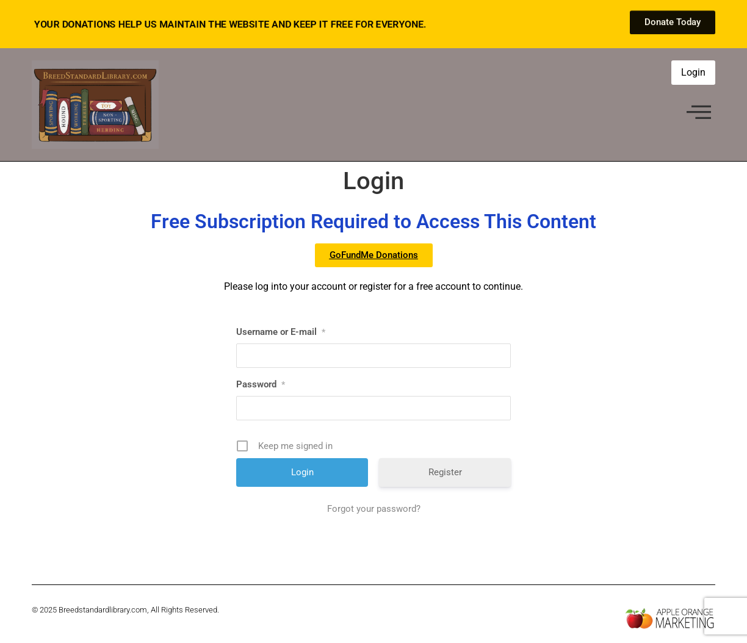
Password (260, 384)
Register (445, 472)
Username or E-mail (280, 332)
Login (693, 72)
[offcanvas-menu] (698, 113)
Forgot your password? (373, 508)
